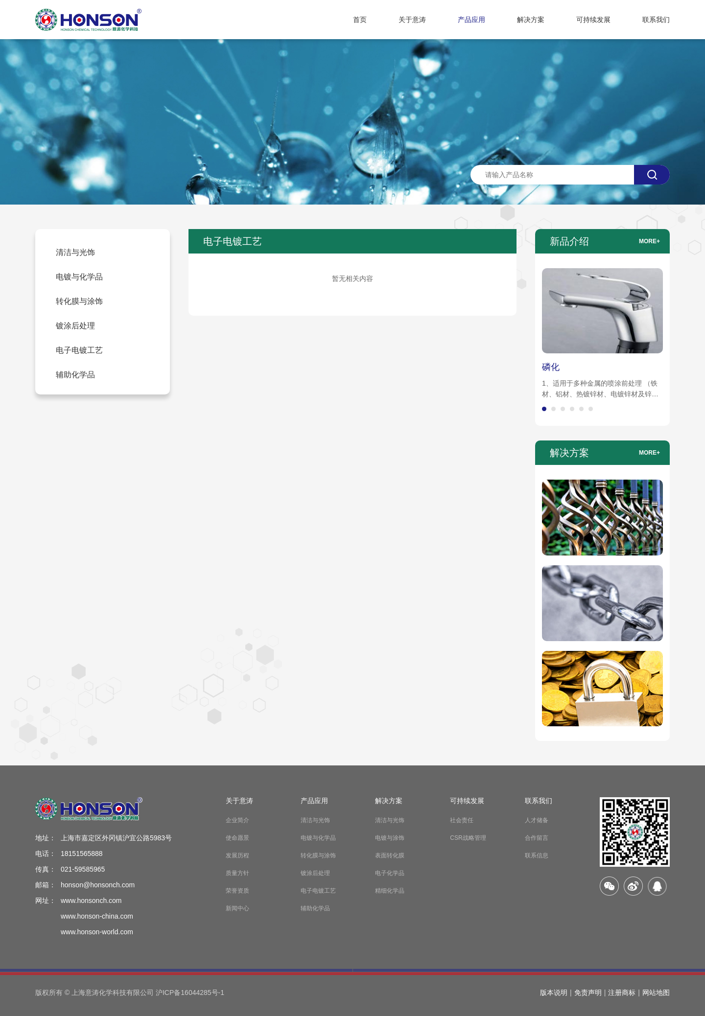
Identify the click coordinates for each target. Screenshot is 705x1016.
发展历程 (237, 855)
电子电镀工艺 (318, 890)
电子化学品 (389, 873)
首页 (360, 19)
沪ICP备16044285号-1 (190, 992)
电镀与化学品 (318, 837)
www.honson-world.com (97, 932)
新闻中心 (237, 908)
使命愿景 (237, 837)
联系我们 (656, 19)
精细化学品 (389, 890)
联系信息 (536, 855)
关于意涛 (412, 19)
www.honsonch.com (91, 900)
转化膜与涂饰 (318, 855)
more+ (649, 241)
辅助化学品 (315, 908)
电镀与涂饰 (389, 837)
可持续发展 (593, 19)
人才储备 (536, 820)
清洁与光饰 (315, 820)
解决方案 (530, 19)
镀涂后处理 (315, 873)
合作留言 (536, 837)
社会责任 (461, 820)
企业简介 (237, 820)
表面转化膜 (389, 855)
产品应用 (471, 19)
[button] (544, 409)
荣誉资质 (237, 890)
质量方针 (237, 873)
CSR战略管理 (468, 837)
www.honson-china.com (97, 916)
